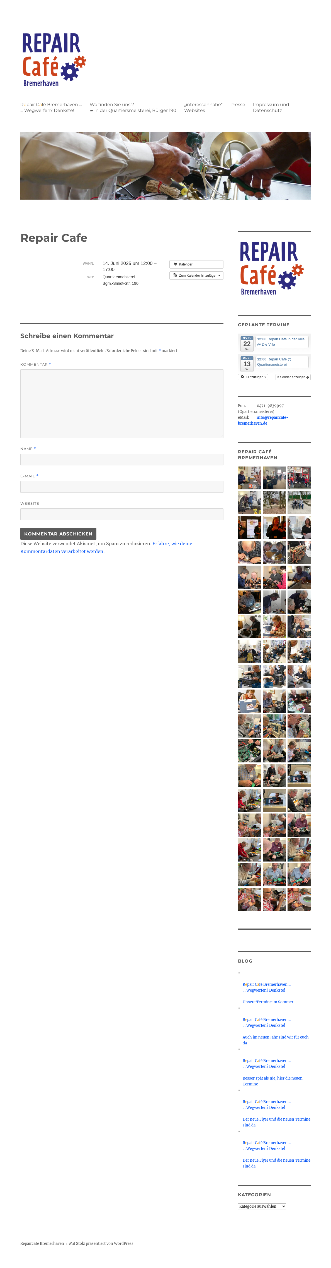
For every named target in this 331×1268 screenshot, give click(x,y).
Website (29, 503)
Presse (237, 104)
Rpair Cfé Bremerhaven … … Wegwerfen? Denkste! (51, 107)
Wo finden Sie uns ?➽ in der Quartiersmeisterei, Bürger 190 (133, 107)
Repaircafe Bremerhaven (42, 1243)
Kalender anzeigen (293, 377)
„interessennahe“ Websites (203, 107)
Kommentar (35, 364)
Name (28, 448)
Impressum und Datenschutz (271, 107)
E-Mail (29, 476)
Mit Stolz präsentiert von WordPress (101, 1243)
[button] (196, 275)
